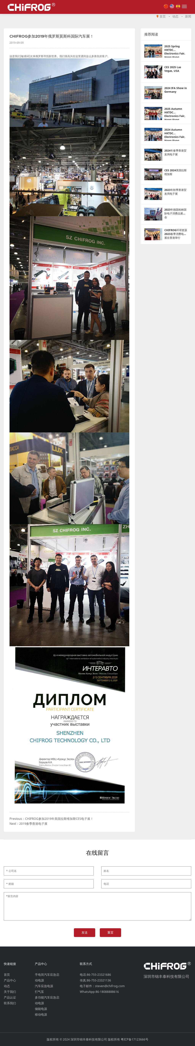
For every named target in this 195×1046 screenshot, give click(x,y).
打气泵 (39, 992)
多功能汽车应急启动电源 (47, 1000)
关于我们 (10, 992)
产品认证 (10, 997)
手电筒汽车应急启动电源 (47, 977)
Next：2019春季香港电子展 (28, 824)
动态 (175, 16)
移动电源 (41, 1014)
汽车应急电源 (44, 986)
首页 (163, 16)
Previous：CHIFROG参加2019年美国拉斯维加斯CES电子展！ (51, 819)
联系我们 (10, 1003)
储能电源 (41, 1009)
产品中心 (10, 980)
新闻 (188, 16)
